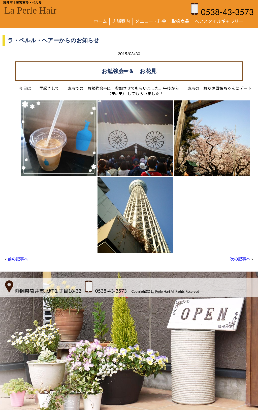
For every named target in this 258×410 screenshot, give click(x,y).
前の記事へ (18, 258)
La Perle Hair (30, 10)
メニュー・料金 (150, 21)
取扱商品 (180, 21)
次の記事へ (240, 258)
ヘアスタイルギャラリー (219, 21)
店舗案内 (121, 21)
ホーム (100, 21)
